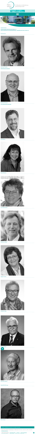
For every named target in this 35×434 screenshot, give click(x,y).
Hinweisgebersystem (12, 432)
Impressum (18, 432)
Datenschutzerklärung (24, 432)
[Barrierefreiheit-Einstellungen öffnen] (2, 348)
